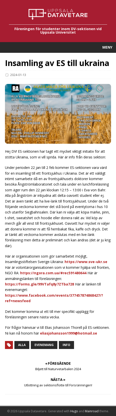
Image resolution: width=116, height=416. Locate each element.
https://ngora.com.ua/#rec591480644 (53, 273)
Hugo (74, 411)
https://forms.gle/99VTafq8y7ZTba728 (39, 284)
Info (66, 345)
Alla (22, 345)
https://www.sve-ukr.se (86, 261)
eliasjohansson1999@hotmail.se (68, 333)
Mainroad (92, 411)
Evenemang (44, 345)
